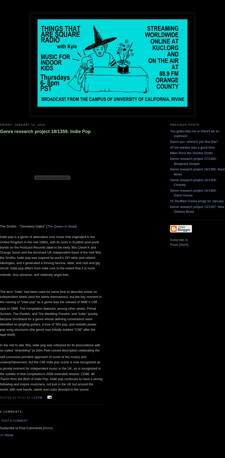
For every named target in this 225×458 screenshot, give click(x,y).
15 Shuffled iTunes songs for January (197, 201)
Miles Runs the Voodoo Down (191, 153)
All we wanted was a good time (192, 147)
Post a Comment (15, 420)
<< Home (6, 435)
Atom (48, 428)
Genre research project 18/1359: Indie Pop (45, 131)
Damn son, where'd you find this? (194, 142)
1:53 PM (37, 397)
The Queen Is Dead (61, 226)
